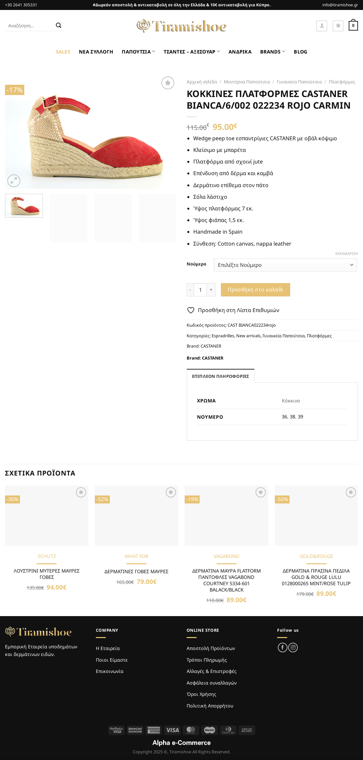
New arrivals (248, 336)
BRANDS (272, 51)
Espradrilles (223, 336)
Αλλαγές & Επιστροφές (212, 671)
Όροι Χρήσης (201, 694)
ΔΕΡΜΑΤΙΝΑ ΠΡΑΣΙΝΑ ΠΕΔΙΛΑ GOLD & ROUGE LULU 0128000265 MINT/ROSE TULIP (316, 577)
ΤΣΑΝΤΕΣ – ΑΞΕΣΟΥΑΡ (192, 51)
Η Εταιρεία (108, 648)
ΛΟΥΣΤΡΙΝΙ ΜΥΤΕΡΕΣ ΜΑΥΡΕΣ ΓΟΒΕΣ (47, 574)
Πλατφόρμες (342, 81)
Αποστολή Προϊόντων (211, 648)
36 (284, 416)
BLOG (300, 52)
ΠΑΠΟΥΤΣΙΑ (138, 51)
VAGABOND (227, 556)
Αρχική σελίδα (202, 81)
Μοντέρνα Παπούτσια (247, 81)
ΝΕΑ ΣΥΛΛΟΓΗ (96, 52)
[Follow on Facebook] (282, 647)
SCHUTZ (47, 556)
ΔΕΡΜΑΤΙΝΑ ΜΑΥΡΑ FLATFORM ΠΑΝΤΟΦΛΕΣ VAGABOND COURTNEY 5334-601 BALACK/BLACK (226, 580)
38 (292, 416)
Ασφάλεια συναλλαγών (212, 683)
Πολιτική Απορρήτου (210, 706)
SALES (63, 52)
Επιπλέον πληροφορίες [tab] (220, 376)
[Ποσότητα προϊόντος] (200, 289)
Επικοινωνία (109, 671)
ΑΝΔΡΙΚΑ (240, 52)
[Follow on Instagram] (293, 647)
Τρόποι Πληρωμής (207, 660)
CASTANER (211, 346)
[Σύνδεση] (321, 26)
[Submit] (59, 26)
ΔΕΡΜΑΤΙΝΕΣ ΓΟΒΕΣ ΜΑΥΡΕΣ (136, 572)
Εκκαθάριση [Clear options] (346, 253)
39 (300, 416)
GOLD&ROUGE (316, 556)
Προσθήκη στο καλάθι (255, 289)
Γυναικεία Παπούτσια (299, 81)
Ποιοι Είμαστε (112, 660)
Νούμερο (196, 264)
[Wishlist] (338, 26)
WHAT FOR (136, 556)
